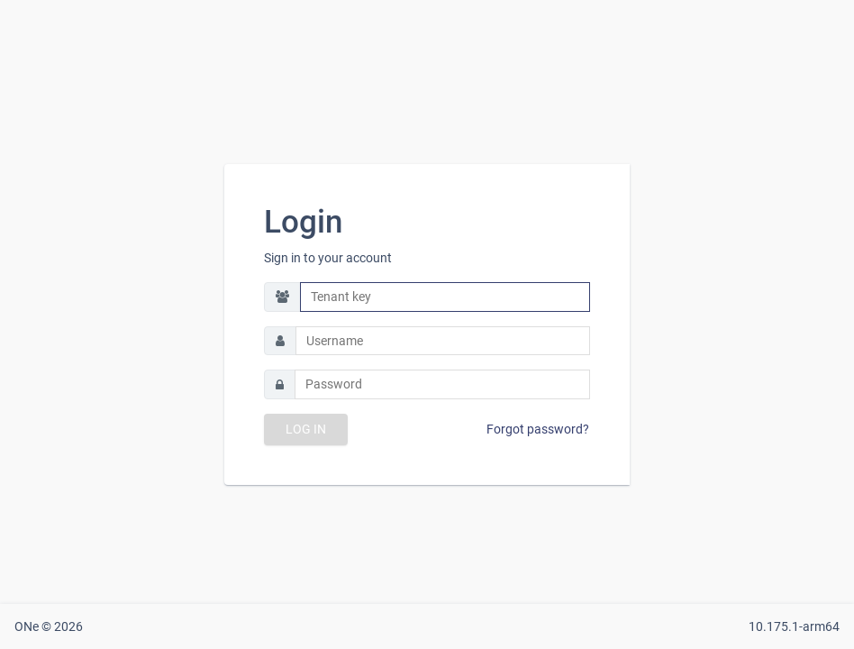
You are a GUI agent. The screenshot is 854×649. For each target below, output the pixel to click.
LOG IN (306, 429)
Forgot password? (537, 429)
